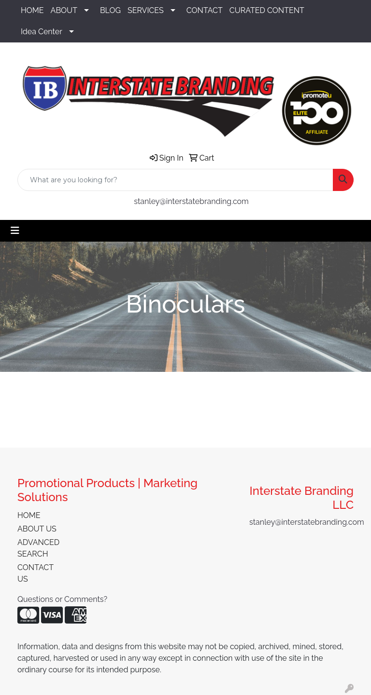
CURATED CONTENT (266, 10)
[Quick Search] (175, 180)
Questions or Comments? (62, 599)
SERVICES (146, 10)
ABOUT (64, 10)
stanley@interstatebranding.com (191, 201)
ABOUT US (37, 528)
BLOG (110, 10)
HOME (32, 10)
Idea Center (41, 31)
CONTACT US (35, 573)
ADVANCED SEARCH (38, 548)
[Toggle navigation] (15, 230)
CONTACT (204, 10)
